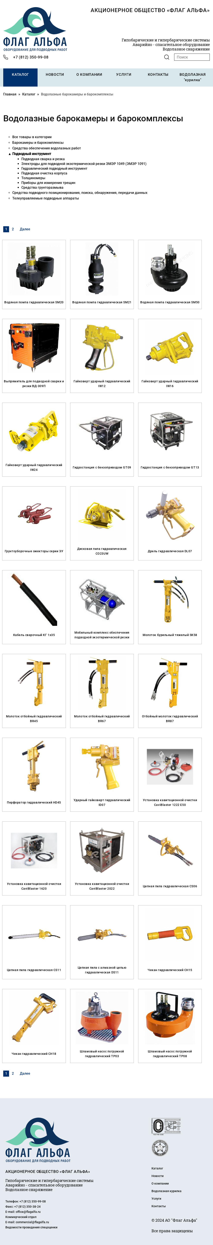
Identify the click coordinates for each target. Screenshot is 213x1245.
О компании (160, 1183)
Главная (9, 94)
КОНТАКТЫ (158, 75)
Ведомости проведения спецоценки (31, 1227)
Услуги (156, 1198)
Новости (157, 1175)
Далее (25, 229)
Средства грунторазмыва (42, 187)
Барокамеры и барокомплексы (38, 142)
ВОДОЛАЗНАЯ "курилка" (192, 77)
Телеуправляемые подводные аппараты (45, 198)
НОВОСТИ (54, 75)
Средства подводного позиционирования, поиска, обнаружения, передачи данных (79, 192)
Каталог (28, 94)
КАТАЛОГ (20, 75)
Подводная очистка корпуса (44, 173)
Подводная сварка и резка (43, 159)
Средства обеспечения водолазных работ (46, 148)
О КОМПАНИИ (89, 75)
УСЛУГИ (124, 75)
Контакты (158, 1205)
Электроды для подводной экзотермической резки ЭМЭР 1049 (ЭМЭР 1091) (84, 163)
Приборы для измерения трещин (48, 182)
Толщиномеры (33, 178)
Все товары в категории (32, 136)
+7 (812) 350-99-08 (30, 57)
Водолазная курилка (166, 1190)
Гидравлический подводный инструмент (54, 168)
